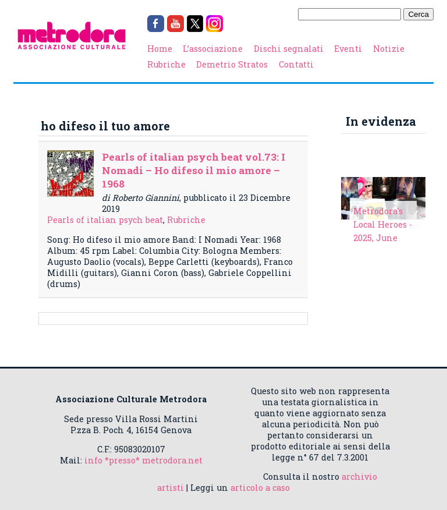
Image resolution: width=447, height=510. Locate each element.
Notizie (389, 48)
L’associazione (213, 48)
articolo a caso (260, 487)
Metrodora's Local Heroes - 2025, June (382, 224)
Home (159, 48)
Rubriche (166, 64)
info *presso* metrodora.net (143, 460)
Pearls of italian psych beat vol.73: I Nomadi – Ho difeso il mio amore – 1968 (193, 170)
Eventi (348, 48)
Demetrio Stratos (232, 64)
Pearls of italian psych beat (105, 219)
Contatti (296, 64)
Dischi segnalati (289, 48)
